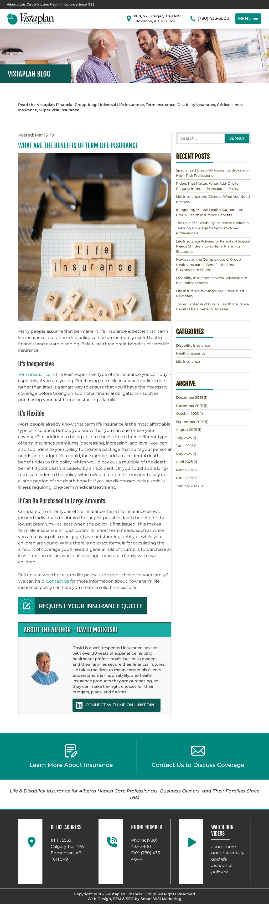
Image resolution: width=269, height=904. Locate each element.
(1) (191, 397)
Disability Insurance (193, 345)
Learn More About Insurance (71, 756)
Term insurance (34, 374)
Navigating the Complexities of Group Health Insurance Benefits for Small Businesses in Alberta (208, 264)
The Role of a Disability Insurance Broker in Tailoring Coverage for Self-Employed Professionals (212, 228)
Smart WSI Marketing (161, 898)
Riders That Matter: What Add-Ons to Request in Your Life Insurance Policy (207, 186)
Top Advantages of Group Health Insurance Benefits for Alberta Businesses (212, 306)
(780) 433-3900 (213, 18)
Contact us (57, 581)
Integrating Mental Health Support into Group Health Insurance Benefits (209, 212)
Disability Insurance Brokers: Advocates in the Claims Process (211, 280)
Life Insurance (188, 361)
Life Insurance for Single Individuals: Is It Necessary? (210, 293)
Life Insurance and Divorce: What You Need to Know (213, 199)
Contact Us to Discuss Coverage (198, 756)
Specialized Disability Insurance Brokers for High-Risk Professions (213, 173)
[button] (248, 18)
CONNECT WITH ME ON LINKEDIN (114, 705)
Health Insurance (190, 353)
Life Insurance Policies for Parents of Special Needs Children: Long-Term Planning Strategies (213, 246)
